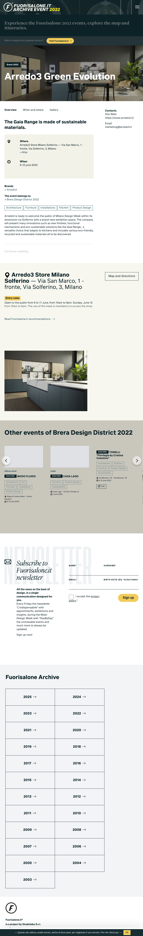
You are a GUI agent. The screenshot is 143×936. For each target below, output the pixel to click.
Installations (48, 208)
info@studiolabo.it (19, 873)
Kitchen (64, 208)
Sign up (128, 596)
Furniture (30, 208)
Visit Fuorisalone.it (60, 41)
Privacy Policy (13, 918)
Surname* (112, 562)
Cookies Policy (31, 918)
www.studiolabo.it (19, 878)
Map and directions (121, 264)
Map (24, 152)
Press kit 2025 (14, 892)
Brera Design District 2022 (21, 200)
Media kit (11, 887)
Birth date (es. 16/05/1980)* (115, 577)
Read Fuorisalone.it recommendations (29, 307)
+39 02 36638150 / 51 (20, 869)
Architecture (13, 208)
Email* (73, 576)
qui (116, 932)
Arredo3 (10, 190)
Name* (73, 562)
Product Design (81, 208)
